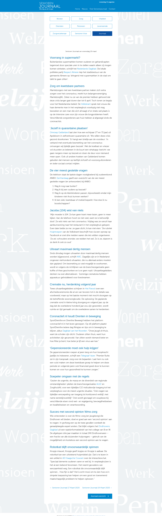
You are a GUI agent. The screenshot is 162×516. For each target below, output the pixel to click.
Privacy (75, 512)
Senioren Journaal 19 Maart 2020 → (97, 484)
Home (77, 9)
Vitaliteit (102, 19)
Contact (112, 9)
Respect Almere (71, 68)
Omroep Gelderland (59, 129)
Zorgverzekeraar (60, 31)
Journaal (102, 31)
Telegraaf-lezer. (88, 352)
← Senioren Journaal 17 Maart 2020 (65, 484)
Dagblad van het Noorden (75, 327)
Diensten (59, 25)
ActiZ (98, 380)
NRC (79, 253)
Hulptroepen (56, 228)
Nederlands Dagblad (86, 65)
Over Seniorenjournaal (98, 9)
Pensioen (81, 25)
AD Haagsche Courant (72, 454)
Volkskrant (86, 100)
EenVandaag (62, 174)
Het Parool (90, 285)
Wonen (60, 19)
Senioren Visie (81, 31)
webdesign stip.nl (99, 512)
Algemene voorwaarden (85, 512)
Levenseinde (102, 25)
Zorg (81, 19)
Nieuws (85, 9)
